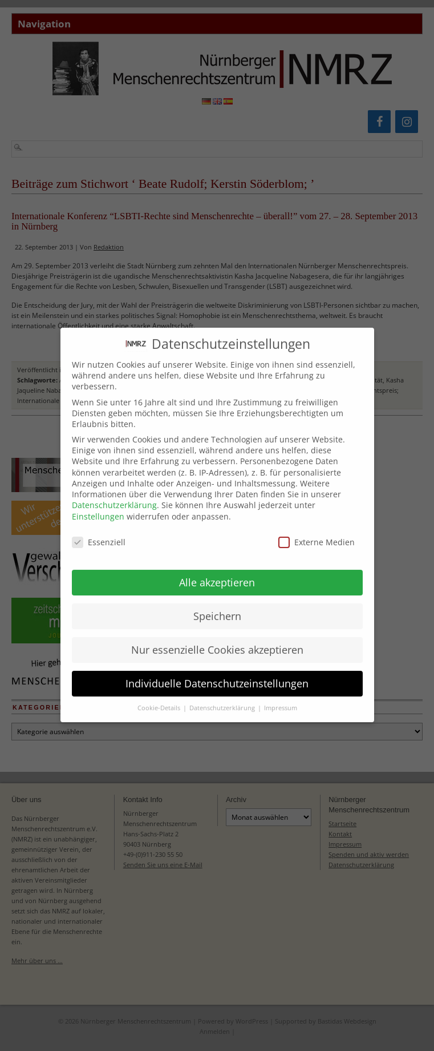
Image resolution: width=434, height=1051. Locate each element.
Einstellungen (98, 505)
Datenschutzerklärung (114, 494)
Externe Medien (316, 531)
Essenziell (98, 531)
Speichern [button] (217, 605)
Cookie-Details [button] (159, 697)
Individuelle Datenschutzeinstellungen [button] (217, 672)
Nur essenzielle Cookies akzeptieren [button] (217, 639)
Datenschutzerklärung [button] (223, 697)
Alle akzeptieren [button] (217, 571)
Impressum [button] (280, 697)
